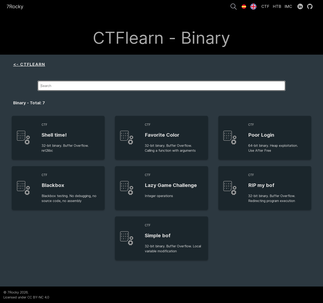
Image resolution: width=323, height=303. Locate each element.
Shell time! (54, 135)
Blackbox (53, 185)
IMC (288, 6)
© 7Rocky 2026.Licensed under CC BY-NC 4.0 (26, 294)
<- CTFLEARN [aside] (29, 64)
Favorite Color (162, 135)
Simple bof (158, 235)
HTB (277, 6)
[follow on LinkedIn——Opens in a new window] (301, 6)
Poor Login (261, 135)
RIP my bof (261, 185)
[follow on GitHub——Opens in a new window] (311, 6)
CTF (265, 6)
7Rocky (15, 6)
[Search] (234, 7)
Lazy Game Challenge (171, 185)
